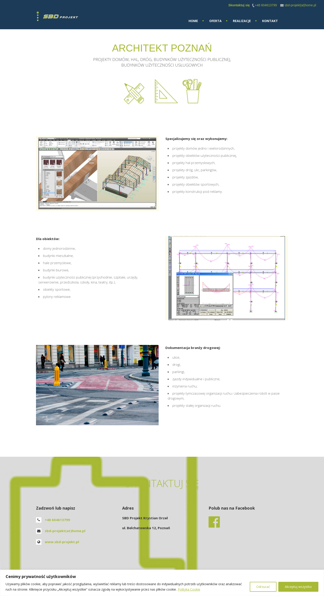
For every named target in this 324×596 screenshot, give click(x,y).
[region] (162, 583)
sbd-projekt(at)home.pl (65, 531)
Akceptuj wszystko (298, 587)
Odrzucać (263, 587)
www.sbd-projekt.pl (62, 542)
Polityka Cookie (189, 589)
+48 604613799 (57, 519)
